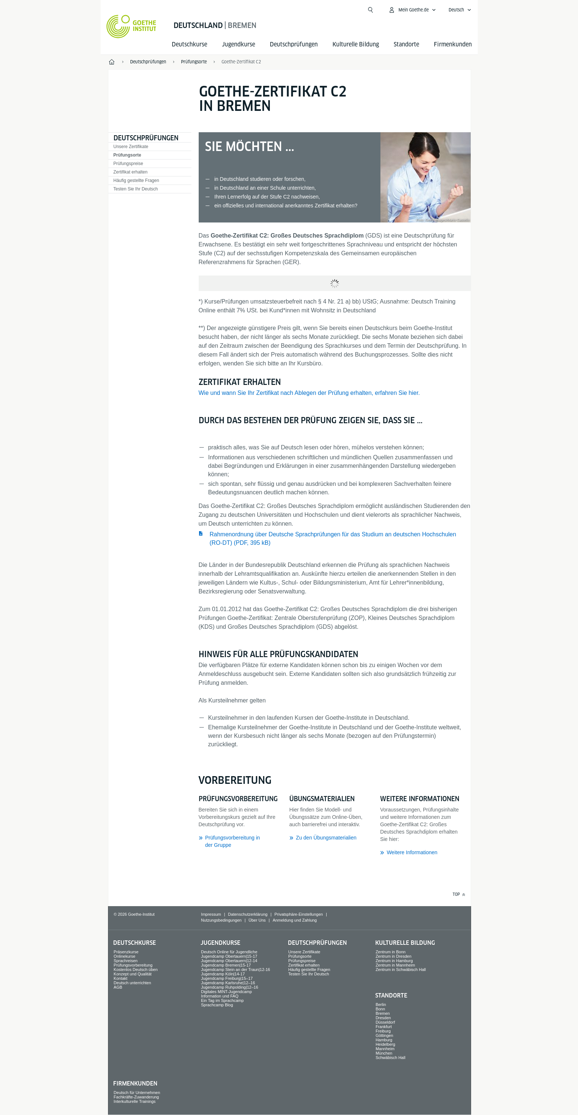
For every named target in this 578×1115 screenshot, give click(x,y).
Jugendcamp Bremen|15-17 (226, 965)
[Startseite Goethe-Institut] (131, 26)
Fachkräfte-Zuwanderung (136, 1097)
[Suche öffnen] (370, 9)
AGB (118, 987)
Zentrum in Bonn (390, 952)
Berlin (381, 1004)
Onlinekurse (124, 956)
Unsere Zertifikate (131, 146)
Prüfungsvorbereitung (133, 965)
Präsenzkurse (126, 952)
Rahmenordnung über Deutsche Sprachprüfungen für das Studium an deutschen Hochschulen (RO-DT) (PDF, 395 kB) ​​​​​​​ (333, 538)
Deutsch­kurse (189, 44)
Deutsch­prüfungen (294, 44)
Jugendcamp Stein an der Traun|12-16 (235, 969)
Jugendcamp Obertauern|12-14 (229, 960)
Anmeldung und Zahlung (295, 920)
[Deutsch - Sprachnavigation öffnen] (460, 10)
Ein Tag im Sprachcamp (222, 1000)
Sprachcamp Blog (217, 1005)
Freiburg (383, 1031)
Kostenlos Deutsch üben (135, 969)
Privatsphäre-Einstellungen (298, 914)
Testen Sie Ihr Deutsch (136, 189)
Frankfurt (384, 1026)
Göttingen (384, 1035)
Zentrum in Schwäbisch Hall (401, 969)
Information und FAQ (219, 996)
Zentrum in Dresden (393, 956)
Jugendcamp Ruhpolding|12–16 (229, 987)
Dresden (383, 1018)
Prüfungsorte (127, 155)
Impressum (211, 914)
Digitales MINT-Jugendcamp (226, 991)
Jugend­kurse (238, 44)
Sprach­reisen (125, 960)
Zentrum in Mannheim (395, 965)
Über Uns (256, 920)
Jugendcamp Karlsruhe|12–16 (228, 983)
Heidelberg (385, 1044)
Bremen (383, 1013)
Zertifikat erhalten (131, 172)
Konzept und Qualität (133, 974)
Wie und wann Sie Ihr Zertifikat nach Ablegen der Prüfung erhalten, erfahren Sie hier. (309, 393)
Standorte (406, 44)
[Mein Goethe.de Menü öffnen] (412, 10)
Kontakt (120, 978)
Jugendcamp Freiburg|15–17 (227, 978)
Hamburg (384, 1040)
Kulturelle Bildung (355, 44)
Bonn (380, 1009)
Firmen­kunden (453, 44)
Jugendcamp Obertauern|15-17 (229, 956)
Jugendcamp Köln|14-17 (223, 974)
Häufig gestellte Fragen (136, 180)
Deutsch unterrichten (132, 983)
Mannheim (385, 1048)
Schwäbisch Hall (390, 1057)
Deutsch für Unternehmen (137, 1092)
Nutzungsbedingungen (221, 920)
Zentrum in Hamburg (394, 960)
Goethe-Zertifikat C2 (241, 61)
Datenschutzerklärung (248, 914)
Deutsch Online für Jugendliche (229, 952)
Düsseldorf (385, 1022)
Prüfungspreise (128, 163)
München (384, 1053)
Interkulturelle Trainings (135, 1101)
